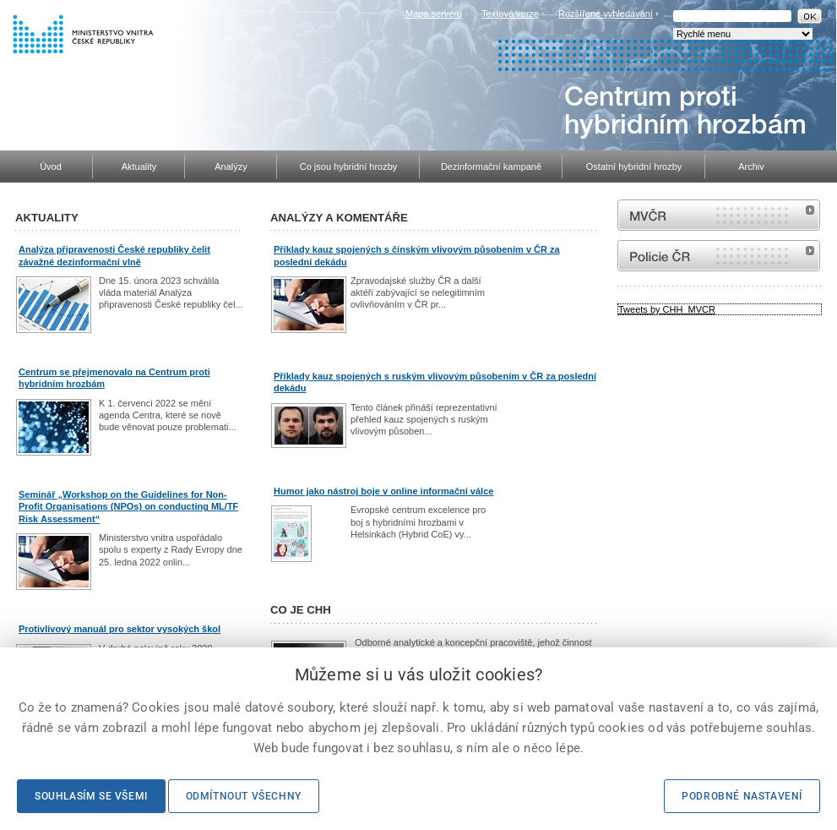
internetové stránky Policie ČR (718, 255)
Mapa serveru (433, 13)
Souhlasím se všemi (91, 796)
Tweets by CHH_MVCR (666, 309)
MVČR (718, 215)
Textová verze (510, 13)
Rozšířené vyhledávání (605, 13)
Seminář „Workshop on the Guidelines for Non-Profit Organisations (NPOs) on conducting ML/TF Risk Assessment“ (128, 506)
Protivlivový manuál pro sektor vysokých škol (119, 629)
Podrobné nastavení (742, 796)
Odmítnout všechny (244, 796)
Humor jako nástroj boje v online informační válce (383, 491)
